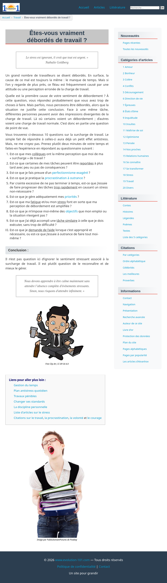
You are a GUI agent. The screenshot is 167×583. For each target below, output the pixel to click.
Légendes (128, 218)
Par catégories (131, 254)
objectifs (72, 211)
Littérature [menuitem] (117, 7)
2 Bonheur (129, 73)
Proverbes (128, 280)
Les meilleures (131, 274)
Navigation (129, 304)
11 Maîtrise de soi (133, 130)
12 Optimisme (131, 136)
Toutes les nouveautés (135, 49)
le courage (94, 418)
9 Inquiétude (130, 117)
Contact (127, 298)
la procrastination (56, 418)
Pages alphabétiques (135, 349)
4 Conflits (128, 86)
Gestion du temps (26, 385)
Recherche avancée (134, 317)
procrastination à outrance (64, 178)
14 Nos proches (132, 149)
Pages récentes (131, 42)
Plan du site (129, 342)
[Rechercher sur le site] (145, 7)
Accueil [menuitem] (84, 7)
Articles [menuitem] (99, 7)
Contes (127, 205)
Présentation (130, 310)
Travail (17, 17)
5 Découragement (133, 92)
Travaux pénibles (25, 396)
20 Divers (128, 187)
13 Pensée (129, 143)
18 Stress (128, 175)
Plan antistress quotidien (30, 391)
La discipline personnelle (30, 407)
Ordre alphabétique (134, 261)
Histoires (128, 211)
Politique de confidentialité (76, 566)
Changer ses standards (29, 401)
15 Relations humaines (136, 155)
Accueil (6, 17)
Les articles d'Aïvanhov (135, 361)
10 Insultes (129, 124)
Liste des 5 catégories (135, 237)
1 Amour (128, 67)
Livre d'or (128, 329)
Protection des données (136, 336)
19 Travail (128, 181)
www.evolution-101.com (72, 560)
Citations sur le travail (28, 418)
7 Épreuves (129, 105)
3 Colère (127, 79)
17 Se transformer (133, 168)
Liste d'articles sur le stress (32, 412)
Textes (126, 230)
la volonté (76, 418)
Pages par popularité (135, 355)
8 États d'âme (130, 111)
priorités (71, 197)
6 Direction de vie (133, 98)
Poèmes (127, 224)
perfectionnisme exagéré (70, 173)
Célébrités (128, 267)
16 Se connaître (131, 162)
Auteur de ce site (132, 323)
